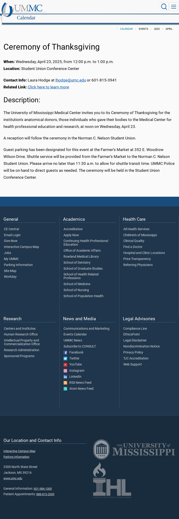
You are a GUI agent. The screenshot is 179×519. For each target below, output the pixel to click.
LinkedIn (73, 372)
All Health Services (136, 224)
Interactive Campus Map (21, 242)
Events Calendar (75, 329)
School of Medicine (77, 279)
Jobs (7, 248)
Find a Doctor (133, 242)
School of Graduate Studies (83, 264)
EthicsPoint (131, 329)
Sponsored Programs (19, 351)
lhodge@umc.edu (70, 75)
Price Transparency (137, 254)
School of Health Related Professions (81, 271)
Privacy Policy (133, 347)
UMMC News (73, 335)
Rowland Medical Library (81, 251)
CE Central (11, 224)
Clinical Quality (133, 236)
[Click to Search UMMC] (164, 7)
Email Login (12, 230)
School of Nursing (76, 285)
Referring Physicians (138, 260)
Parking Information (18, 260)
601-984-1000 (43, 483)
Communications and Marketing (86, 324)
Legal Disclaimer (135, 335)
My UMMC (11, 254)
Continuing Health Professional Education (86, 237)
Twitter (71, 353)
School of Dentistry (77, 258)
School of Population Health (83, 291)
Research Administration (21, 345)
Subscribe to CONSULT (80, 341)
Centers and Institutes (20, 324)
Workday (10, 272)
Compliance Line (135, 324)
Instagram (74, 366)
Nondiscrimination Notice (141, 341)
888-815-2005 (45, 489)
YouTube (73, 359)
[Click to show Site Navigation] (174, 7)
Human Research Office (21, 329)
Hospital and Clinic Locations (144, 248)
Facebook (73, 347)
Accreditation (73, 224)
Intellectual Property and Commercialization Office (22, 337)
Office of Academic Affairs (82, 245)
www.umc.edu (12, 473)
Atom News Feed (79, 384)
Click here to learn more (48, 82)
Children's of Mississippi (140, 230)
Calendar (70, 7)
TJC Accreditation (136, 353)
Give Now (11, 236)
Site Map (10, 266)
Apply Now (71, 230)
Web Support (132, 359)
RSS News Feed (77, 378)
